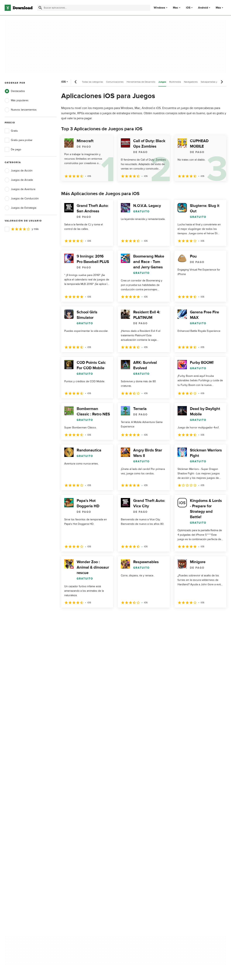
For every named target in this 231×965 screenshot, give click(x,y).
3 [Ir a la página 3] (85, 616)
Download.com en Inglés (79, 817)
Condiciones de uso (138, 804)
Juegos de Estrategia (20, 208)
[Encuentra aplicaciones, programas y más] (93, 8)
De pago (13, 149)
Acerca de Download (77, 797)
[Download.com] (19, 8)
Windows (159, 7)
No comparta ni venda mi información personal (140, 819)
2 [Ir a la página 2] (75, 616)
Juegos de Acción (19, 170)
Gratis (11, 131)
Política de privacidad (138, 797)
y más (22, 229)
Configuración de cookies (141, 828)
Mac (175, 7)
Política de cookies (137, 811)
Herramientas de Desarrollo (141, 81)
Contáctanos (72, 811)
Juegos (162, 81)
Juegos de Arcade (19, 180)
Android (203, 7)
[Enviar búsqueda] (40, 8)
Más (220, 7)
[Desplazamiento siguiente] (221, 81)
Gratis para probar (19, 140)
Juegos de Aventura (20, 189)
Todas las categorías (92, 81)
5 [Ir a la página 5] (105, 616)
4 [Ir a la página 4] (95, 616)
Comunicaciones (115, 81)
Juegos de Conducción (22, 198)
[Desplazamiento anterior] (75, 81)
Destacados (15, 91)
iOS (188, 7)
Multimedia (175, 81)
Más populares (16, 100)
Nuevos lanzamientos (21, 109)
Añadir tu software (76, 804)
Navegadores (191, 81)
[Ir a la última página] (218, 616)
